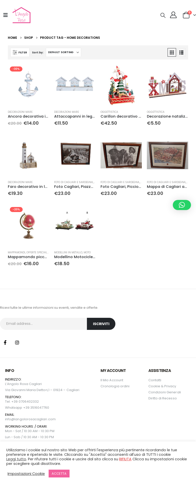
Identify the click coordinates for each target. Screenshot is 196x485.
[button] (163, 15)
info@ (9, 419)
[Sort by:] (63, 52)
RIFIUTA (125, 459)
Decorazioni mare (20, 112)
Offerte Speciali (37, 252)
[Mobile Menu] (5, 15)
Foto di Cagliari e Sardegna (73, 182)
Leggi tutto (16, 459)
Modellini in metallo (68, 252)
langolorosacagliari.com (35, 419)
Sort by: (37, 52)
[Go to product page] (28, 85)
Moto (87, 252)
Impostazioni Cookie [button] (26, 473)
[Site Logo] (20, 15)
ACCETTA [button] (59, 473)
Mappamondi (16, 252)
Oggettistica (109, 112)
